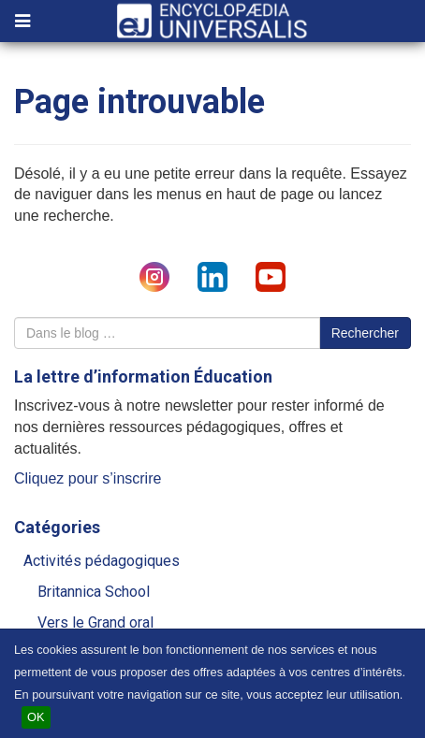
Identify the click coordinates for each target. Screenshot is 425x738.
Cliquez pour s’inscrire (87, 478)
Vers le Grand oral (95, 622)
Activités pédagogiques (101, 561)
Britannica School (93, 592)
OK (36, 717)
